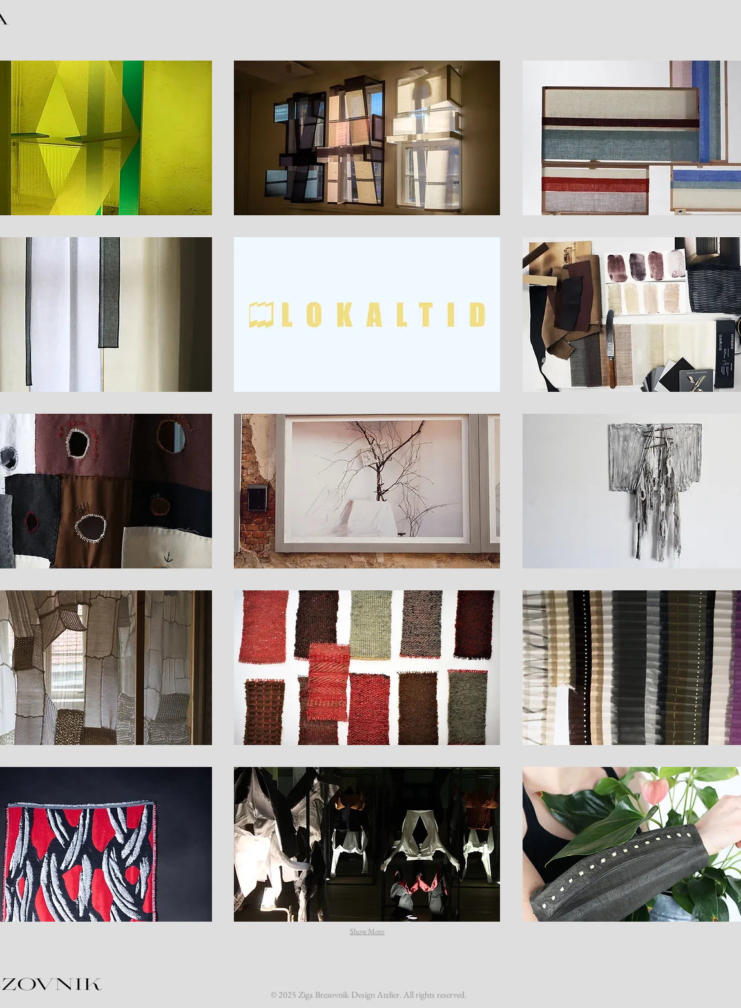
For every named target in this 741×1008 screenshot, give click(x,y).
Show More (367, 931)
